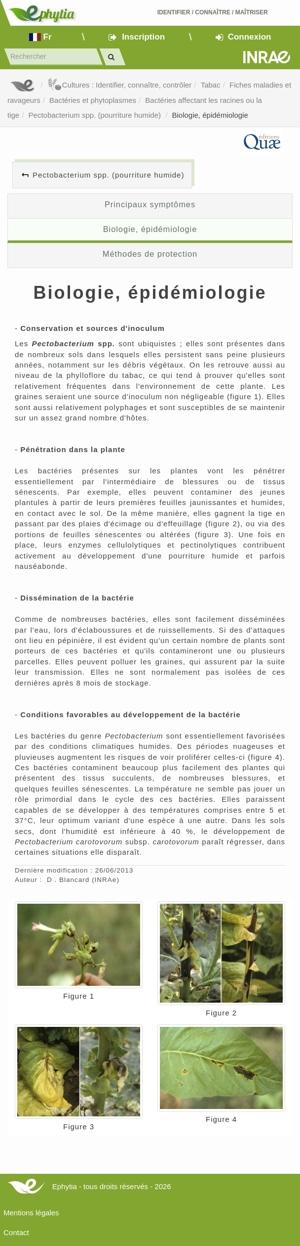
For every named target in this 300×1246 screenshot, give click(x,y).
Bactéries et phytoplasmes (92, 100)
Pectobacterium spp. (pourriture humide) (96, 115)
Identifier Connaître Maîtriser (212, 12)
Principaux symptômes (150, 204)
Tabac (211, 85)
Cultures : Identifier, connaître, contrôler (119, 85)
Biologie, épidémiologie (210, 115)
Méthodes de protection (150, 253)
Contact (16, 1232)
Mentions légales (31, 1212)
